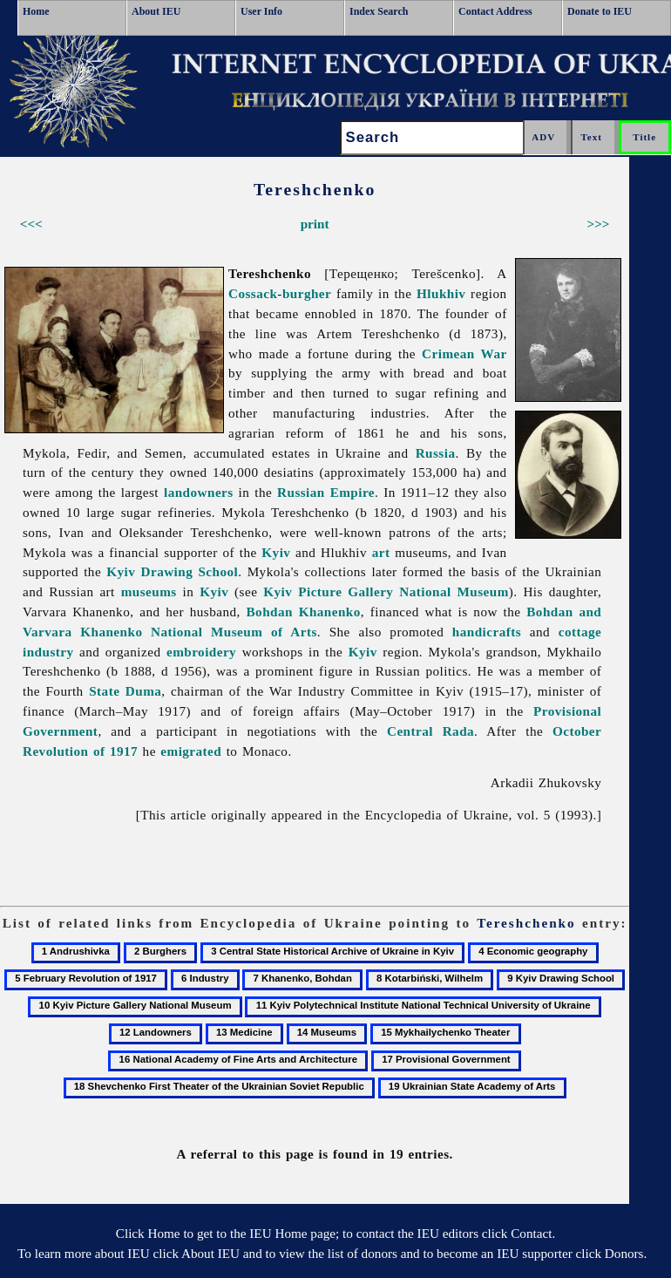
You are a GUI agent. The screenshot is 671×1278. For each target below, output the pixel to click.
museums (149, 591)
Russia (436, 452)
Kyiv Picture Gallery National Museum (386, 591)
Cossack (252, 293)
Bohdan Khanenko (304, 611)
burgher (306, 293)
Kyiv (275, 552)
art (381, 552)
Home (36, 11)
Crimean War (464, 353)
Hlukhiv (441, 293)
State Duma (125, 690)
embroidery (201, 651)
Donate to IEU (599, 11)
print (315, 223)
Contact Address (495, 11)
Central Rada (430, 731)
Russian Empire (326, 492)
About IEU (156, 11)
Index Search (378, 11)
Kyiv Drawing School (172, 571)
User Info (261, 11)
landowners (199, 492)
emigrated (190, 751)
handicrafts (486, 631)
